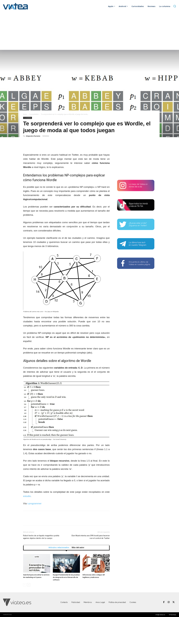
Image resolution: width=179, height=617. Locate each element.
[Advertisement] (89, 31)
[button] (174, 6)
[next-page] (28, 584)
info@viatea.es (160, 615)
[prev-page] (24, 584)
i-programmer (34, 503)
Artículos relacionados (58, 548)
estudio (27, 496)
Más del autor (78, 548)
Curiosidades (34, 114)
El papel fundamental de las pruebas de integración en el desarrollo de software (66, 577)
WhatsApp (172, 615)
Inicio (25, 114)
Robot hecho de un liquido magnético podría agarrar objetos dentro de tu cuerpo (41, 536)
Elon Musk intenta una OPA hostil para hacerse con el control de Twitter (91, 536)
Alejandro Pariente (33, 136)
